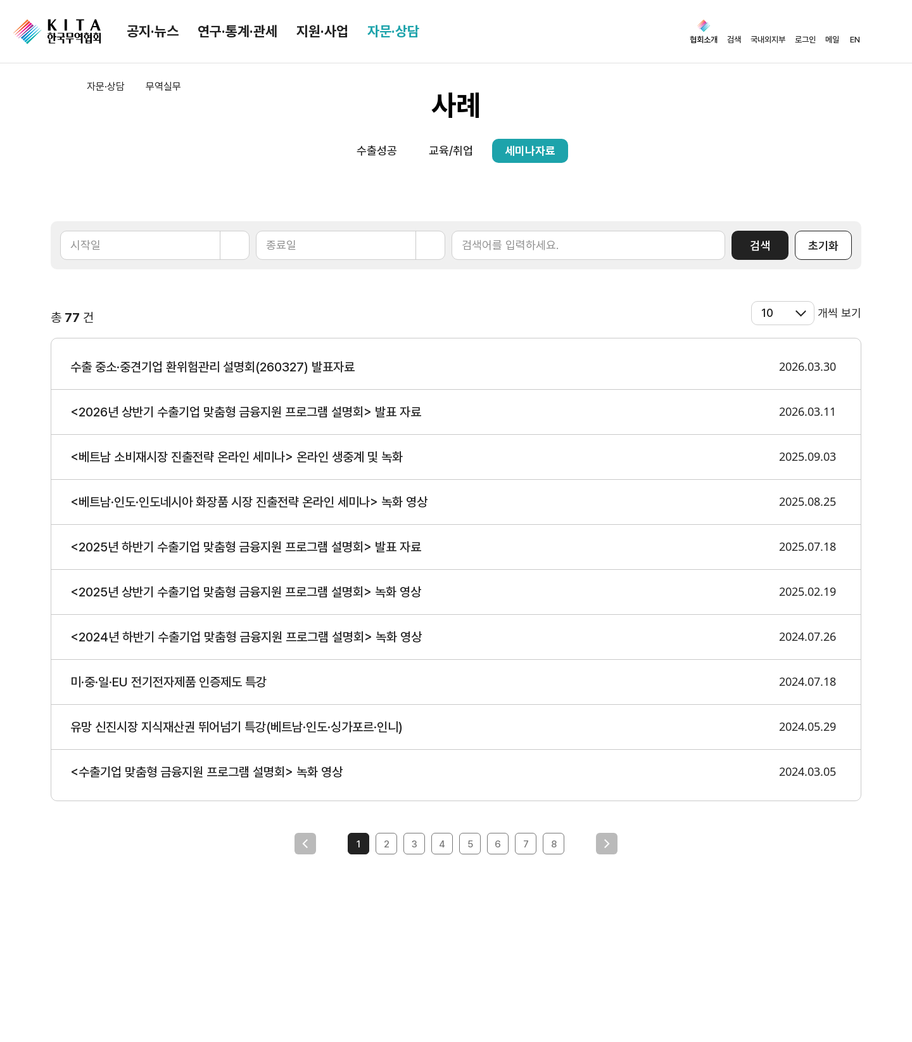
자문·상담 (393, 31)
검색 (760, 245)
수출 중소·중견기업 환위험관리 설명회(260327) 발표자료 (212, 367)
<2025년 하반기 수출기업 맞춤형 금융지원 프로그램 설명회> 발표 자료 (245, 547)
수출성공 (377, 150)
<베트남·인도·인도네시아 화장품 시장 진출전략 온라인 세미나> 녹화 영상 (249, 502)
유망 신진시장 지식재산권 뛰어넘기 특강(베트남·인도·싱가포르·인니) (236, 727)
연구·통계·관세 (237, 31)
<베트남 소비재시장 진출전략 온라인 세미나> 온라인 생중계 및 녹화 (236, 457)
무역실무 (163, 86)
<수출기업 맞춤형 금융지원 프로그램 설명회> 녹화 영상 (206, 772)
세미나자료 (530, 150)
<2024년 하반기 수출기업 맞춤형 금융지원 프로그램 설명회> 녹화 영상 (246, 637)
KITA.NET (57, 32)
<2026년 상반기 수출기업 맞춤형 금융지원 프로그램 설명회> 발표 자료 (245, 412)
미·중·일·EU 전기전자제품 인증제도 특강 (168, 682)
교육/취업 (451, 150)
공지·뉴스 (153, 31)
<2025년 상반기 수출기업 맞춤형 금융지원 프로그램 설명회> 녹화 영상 (245, 592)
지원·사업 (322, 31)
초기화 (823, 245)
